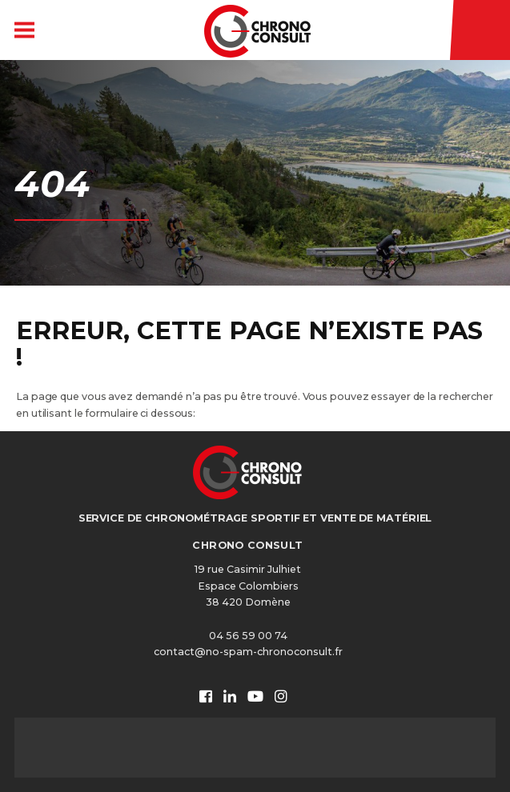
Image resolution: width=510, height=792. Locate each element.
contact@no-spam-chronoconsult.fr (248, 652)
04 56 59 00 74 (248, 636)
